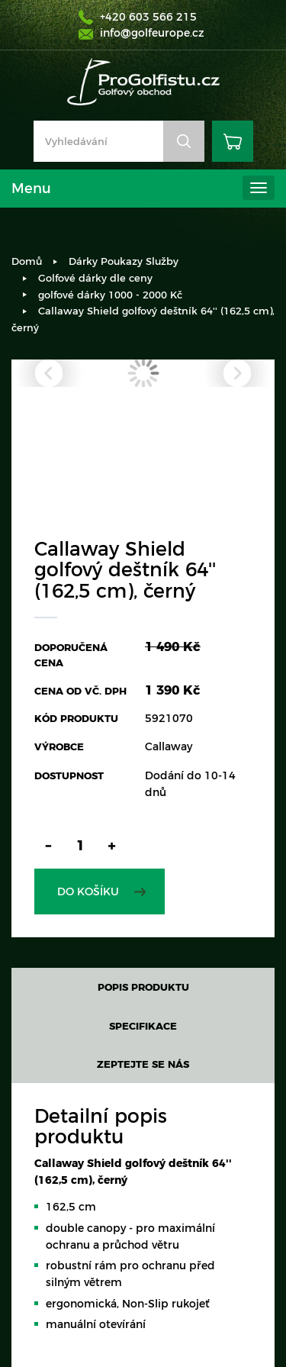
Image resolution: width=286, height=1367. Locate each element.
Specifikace (143, 1026)
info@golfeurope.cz (152, 33)
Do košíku (88, 891)
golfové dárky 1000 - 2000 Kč (110, 295)
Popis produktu (143, 987)
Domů (26, 261)
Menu (31, 188)
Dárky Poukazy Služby (123, 261)
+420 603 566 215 (148, 17)
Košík (232, 141)
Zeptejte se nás (143, 1064)
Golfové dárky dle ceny (95, 278)
